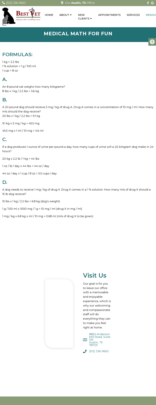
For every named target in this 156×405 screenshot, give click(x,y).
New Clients (83, 16)
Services (133, 14)
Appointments (109, 14)
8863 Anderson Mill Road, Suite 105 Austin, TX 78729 (99, 340)
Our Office (79, 3)
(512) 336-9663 (16, 3)
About (64, 14)
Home (49, 14)
